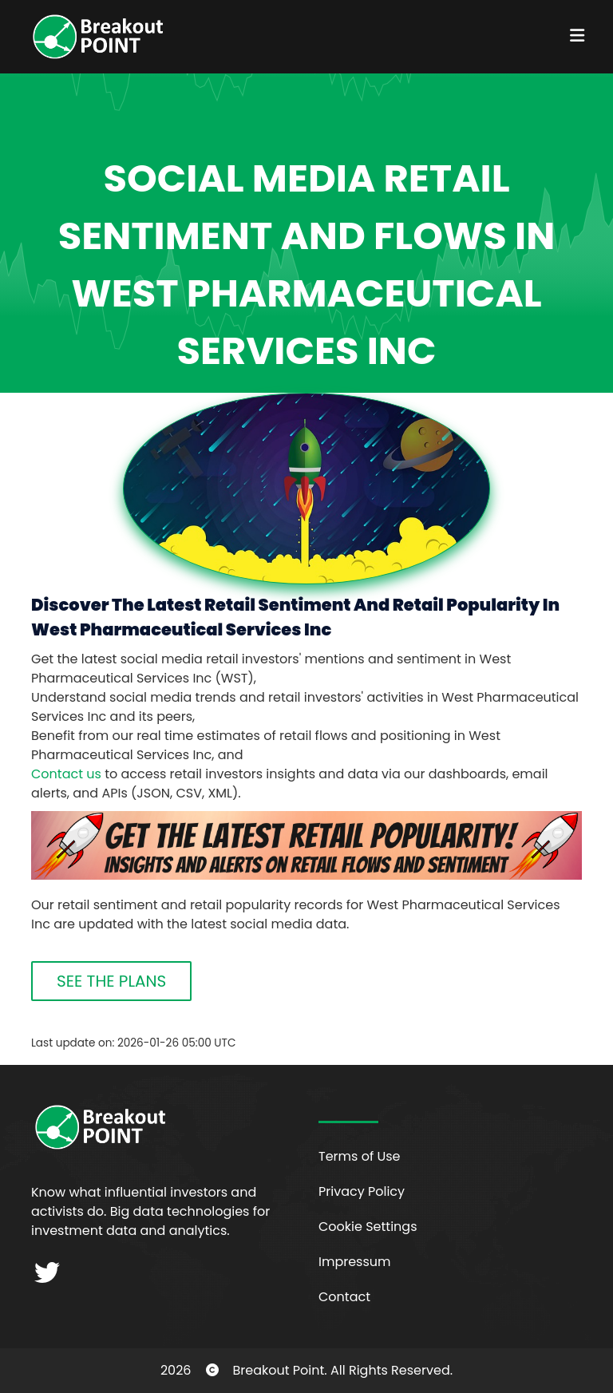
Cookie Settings (367, 1226)
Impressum (354, 1262)
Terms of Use (359, 1156)
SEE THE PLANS (111, 981)
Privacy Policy (361, 1191)
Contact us (66, 774)
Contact (344, 1297)
